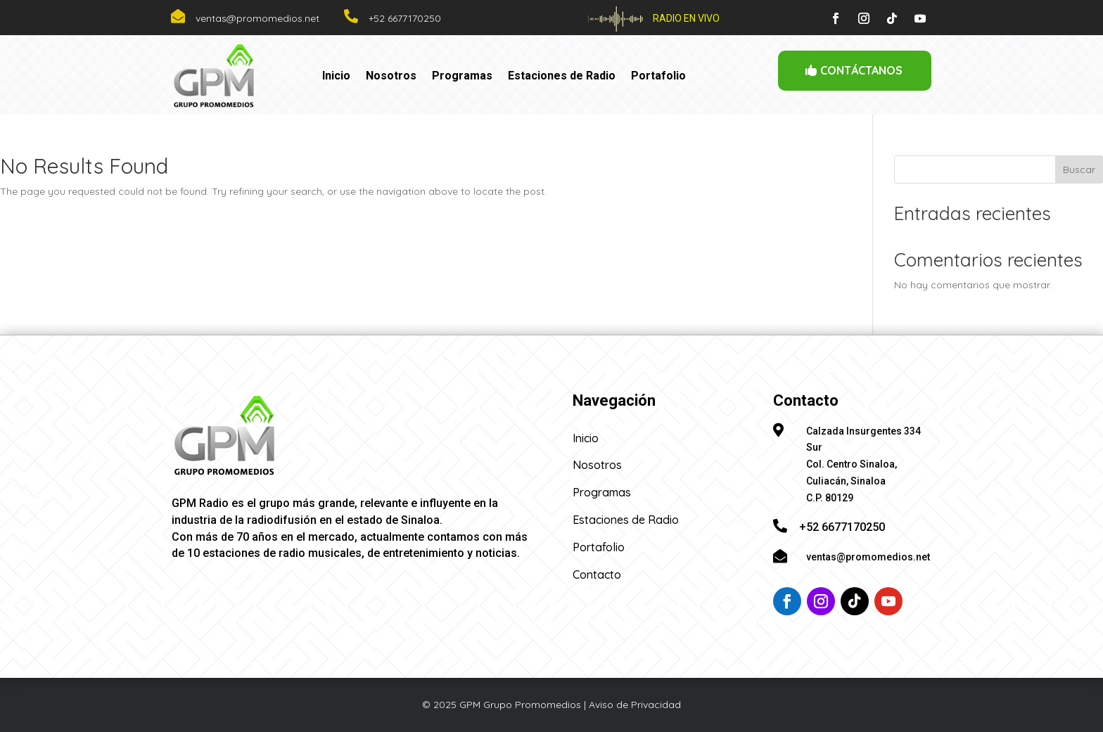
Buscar (1079, 169)
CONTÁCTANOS (861, 70)
